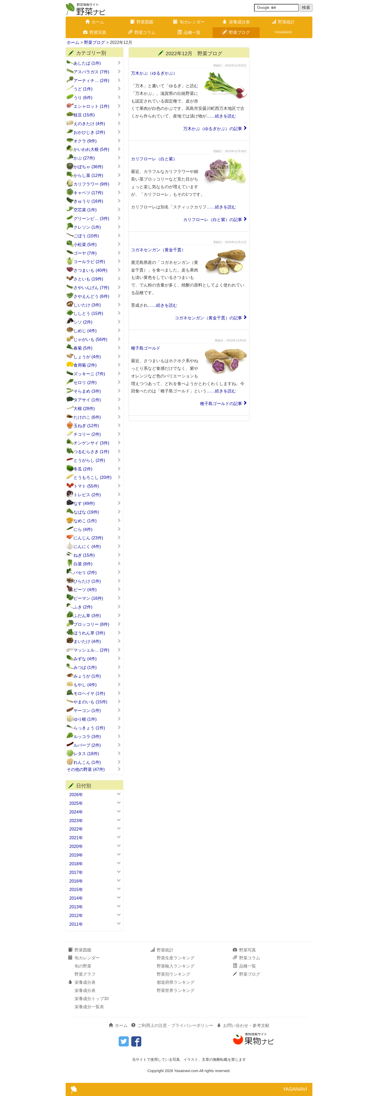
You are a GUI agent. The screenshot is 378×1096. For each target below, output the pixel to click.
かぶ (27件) (97, 158)
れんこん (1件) (97, 762)
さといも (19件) (97, 278)
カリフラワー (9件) (97, 184)
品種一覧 (189, 32)
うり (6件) (97, 97)
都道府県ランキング (176, 982)
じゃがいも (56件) (97, 339)
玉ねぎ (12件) (97, 425)
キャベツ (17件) (97, 192)
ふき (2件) (97, 607)
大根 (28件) (97, 408)
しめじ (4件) (97, 330)
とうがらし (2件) (97, 460)
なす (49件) (97, 503)
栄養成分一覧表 (89, 1007)
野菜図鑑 (141, 22)
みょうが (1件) (97, 676)
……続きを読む (221, 116)
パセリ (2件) (97, 572)
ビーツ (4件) (97, 589)
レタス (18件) (97, 753)
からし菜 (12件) (97, 175)
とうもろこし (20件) (97, 477)
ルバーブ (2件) (97, 745)
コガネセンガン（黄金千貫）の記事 (208, 318)
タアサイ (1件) (97, 399)
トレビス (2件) (97, 494)
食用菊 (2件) (97, 365)
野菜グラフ (85, 974)
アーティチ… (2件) (97, 80)
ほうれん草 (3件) (97, 633)
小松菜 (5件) (97, 244)
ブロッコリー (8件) (97, 624)
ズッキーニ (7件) (97, 373)
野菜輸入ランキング (176, 966)
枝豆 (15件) (97, 114)
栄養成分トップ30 (92, 998)
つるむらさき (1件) (97, 451)
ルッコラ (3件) (97, 736)
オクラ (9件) (97, 141)
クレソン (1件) (97, 227)
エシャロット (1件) (97, 106)
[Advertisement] (283, 126)
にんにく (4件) (97, 546)
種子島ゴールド (145, 348)
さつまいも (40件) (97, 270)
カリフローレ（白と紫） (154, 159)
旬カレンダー (189, 22)
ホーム (94, 22)
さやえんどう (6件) (97, 296)
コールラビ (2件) (97, 261)
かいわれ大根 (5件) (97, 149)
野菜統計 (283, 22)
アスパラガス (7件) (97, 71)
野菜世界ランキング (176, 990)
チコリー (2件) (97, 434)
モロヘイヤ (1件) (97, 693)
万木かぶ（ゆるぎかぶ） (154, 73)
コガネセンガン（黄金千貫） (158, 250)
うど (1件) (97, 88)
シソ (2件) (97, 322)
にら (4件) (97, 529)
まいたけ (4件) (97, 641)
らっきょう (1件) (97, 727)
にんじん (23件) (97, 537)
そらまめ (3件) (97, 391)
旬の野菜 (83, 966)
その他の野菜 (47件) (94, 769)
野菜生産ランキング (176, 958)
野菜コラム (141, 32)
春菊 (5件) (97, 348)
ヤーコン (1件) (97, 710)
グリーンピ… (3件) (97, 218)
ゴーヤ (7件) (97, 253)
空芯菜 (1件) (97, 209)
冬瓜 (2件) (97, 469)
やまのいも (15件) (97, 701)
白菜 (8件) (97, 563)
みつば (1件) (97, 667)
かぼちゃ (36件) (97, 166)
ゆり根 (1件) (97, 719)
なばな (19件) (97, 512)
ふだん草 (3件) (97, 615)
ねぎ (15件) (97, 555)
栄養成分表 (236, 22)
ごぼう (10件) (97, 235)
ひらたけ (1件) (97, 581)
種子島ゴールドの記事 (221, 403)
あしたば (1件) (97, 63)
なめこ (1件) (97, 520)
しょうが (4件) (97, 356)
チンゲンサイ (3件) (97, 443)
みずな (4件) (97, 658)
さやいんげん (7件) (97, 287)
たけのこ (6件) (97, 417)
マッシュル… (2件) (97, 650)
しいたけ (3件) (97, 305)
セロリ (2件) (97, 382)
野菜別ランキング (173, 974)
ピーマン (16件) (97, 598)
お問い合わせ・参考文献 (243, 1025)
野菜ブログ (236, 32)
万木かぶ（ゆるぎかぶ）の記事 (212, 128)
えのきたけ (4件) (97, 123)
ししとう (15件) (97, 313)
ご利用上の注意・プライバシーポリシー (172, 1025)
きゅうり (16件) (97, 201)
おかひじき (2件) (97, 132)
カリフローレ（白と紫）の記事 (212, 219)
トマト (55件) (97, 486)
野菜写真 (94, 32)
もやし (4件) (97, 684)
